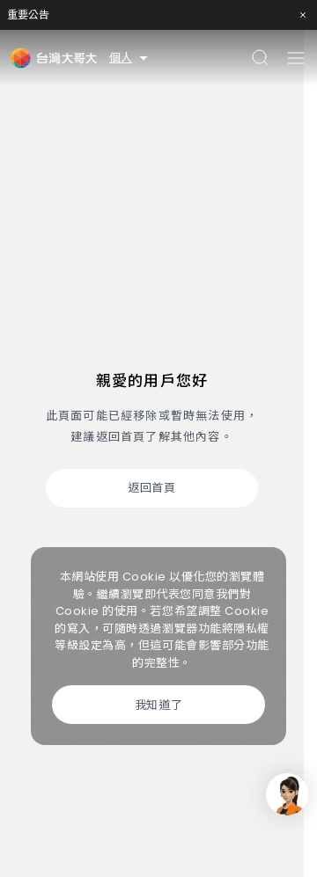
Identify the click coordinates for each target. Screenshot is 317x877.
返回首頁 (151, 487)
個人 (130, 57)
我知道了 (158, 705)
